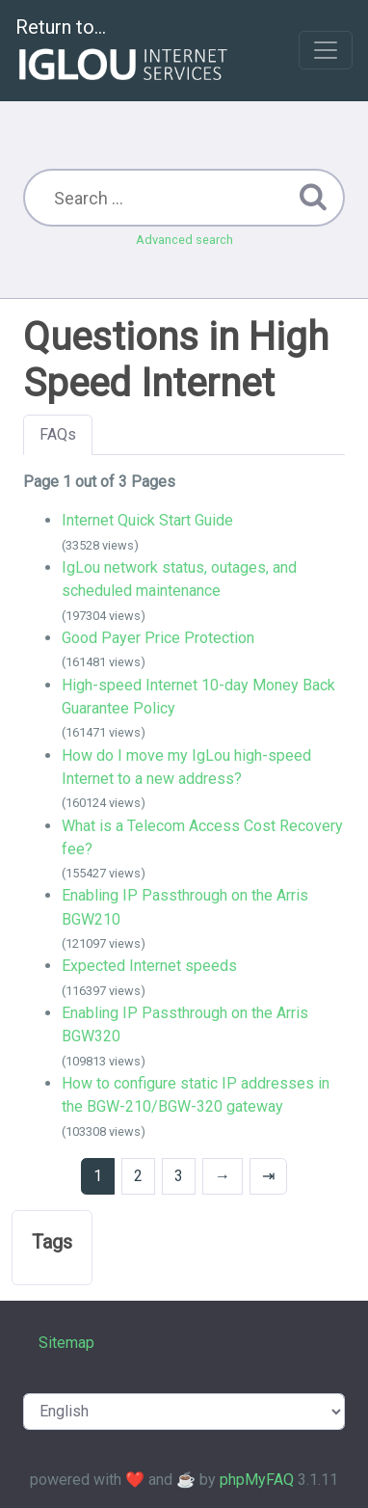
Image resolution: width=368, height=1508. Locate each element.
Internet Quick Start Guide (147, 520)
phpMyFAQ (257, 1479)
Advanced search (184, 239)
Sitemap (66, 1342)
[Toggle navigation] (326, 50)
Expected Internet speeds (149, 965)
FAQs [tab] (57, 434)
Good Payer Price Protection (158, 638)
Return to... (123, 51)
